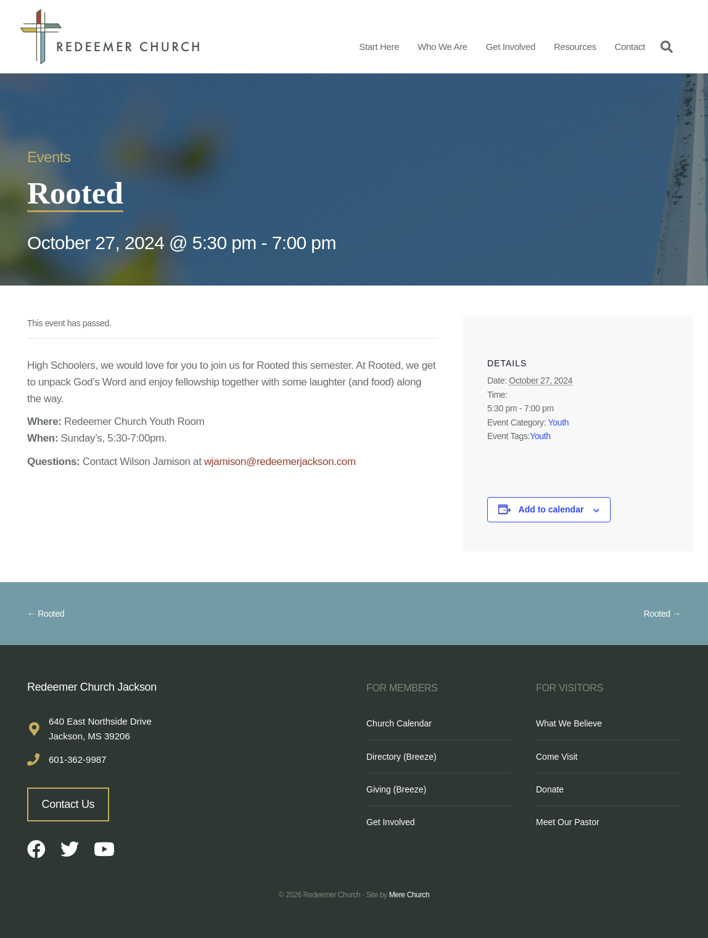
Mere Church (409, 895)
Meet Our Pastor (567, 822)
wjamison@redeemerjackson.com (280, 461)
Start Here (379, 46)
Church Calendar (399, 723)
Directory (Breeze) (401, 757)
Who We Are (442, 46)
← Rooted (45, 614)
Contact (630, 46)
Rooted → (662, 614)
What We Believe (569, 723)
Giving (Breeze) (396, 789)
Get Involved (510, 46)
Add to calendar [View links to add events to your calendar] (551, 509)
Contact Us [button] (68, 804)
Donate (550, 789)
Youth (558, 422)
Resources (575, 46)
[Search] (663, 46)
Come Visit (556, 757)
